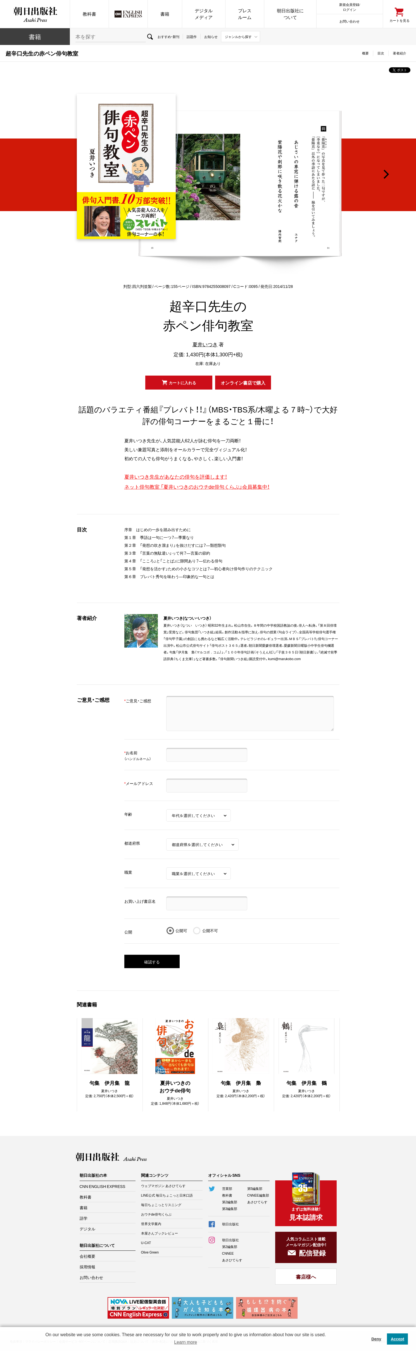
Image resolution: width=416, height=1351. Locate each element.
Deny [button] (376, 1339)
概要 (365, 53)
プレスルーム (244, 13)
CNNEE (228, 1253)
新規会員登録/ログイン (349, 7)
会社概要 (87, 1256)
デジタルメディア (204, 13)
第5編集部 (255, 1188)
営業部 (227, 1188)
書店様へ (306, 1276)
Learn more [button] (185, 1342)
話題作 (192, 36)
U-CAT (146, 1242)
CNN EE (128, 14)
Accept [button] (397, 1339)
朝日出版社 (35, 14)
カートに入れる (182, 382)
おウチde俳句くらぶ (156, 1214)
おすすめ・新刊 (168, 36)
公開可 (181, 930)
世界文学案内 (151, 1223)
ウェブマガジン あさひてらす (163, 1185)
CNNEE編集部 (258, 1195)
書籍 (164, 14)
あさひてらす (257, 1201)
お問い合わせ (349, 21)
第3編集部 (229, 1208)
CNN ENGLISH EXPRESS (102, 1186)
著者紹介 (399, 53)
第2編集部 (229, 1201)
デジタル (87, 1228)
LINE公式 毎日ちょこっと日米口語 (167, 1195)
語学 (83, 1218)
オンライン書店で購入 (243, 382)
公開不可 (210, 930)
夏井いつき (205, 344)
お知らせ (211, 36)
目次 (380, 53)
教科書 (89, 14)
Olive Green (150, 1252)
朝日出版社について (290, 13)
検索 (150, 36)
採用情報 (87, 1266)
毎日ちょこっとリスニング (161, 1204)
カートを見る (399, 20)
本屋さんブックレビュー (159, 1233)
